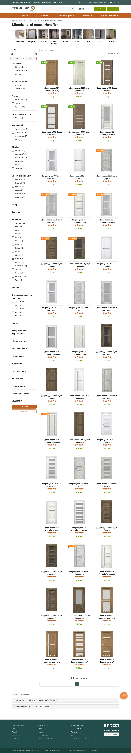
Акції (60, 2)
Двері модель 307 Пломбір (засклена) (107, 221)
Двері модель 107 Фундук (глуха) (106, 529)
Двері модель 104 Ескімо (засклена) (107, 309)
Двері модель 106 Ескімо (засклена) (107, 397)
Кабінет (73, 735)
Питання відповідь (77, 729)
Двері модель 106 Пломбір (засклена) (52, 441)
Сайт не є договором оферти (52, 750)
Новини (40, 732)
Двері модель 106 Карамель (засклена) (51, 660)
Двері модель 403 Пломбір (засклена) (107, 133)
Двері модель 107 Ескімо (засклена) (107, 485)
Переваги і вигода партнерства (48, 742)
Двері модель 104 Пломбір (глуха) (79, 353)
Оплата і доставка (25, 2)
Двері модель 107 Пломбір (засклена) (79, 529)
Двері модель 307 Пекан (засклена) (52, 133)
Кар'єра (40, 729)
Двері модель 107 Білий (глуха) (106, 441)
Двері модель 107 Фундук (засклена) (51, 573)
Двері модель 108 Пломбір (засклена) (107, 573)
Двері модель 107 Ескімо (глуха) (79, 485)
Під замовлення (76, 732)
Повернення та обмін (19, 738)
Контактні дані (43, 725)
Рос (115, 2)
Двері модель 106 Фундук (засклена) (79, 441)
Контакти (36, 2)
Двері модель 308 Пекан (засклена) (79, 133)
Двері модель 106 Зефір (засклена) (79, 89)
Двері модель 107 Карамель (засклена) (79, 660)
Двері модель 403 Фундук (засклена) (79, 616)
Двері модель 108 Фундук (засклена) (51, 616)
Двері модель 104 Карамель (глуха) (52, 89)
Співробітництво (43, 735)
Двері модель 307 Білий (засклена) (51, 177)
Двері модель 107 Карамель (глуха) (107, 660)
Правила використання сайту (80, 738)
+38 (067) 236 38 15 (111, 730)
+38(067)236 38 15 (84, 9)
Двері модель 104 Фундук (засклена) (106, 353)
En (118, 2)
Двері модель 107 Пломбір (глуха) (52, 529)
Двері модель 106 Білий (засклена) (79, 397)
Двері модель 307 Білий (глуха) (79, 177)
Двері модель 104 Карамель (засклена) (106, 616)
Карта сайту (94, 750)
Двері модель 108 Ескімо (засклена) (79, 573)
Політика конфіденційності (78, 750)
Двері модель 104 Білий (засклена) (51, 309)
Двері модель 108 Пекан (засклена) (107, 89)
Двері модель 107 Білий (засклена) (51, 485)
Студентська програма (45, 738)
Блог (54, 2)
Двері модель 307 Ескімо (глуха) (107, 177)
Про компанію (46, 2)
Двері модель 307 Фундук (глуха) (51, 265)
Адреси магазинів (18, 725)
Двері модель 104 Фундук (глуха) (51, 397)
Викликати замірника (113, 9)
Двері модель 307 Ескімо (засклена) (52, 221)
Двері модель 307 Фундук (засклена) (79, 265)
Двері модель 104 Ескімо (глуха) (79, 309)
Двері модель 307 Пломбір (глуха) (79, 221)
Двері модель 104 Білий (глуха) (106, 265)
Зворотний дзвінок (100, 9)
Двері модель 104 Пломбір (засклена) (52, 353)
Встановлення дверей (78, 725)
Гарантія (14, 732)
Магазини (15, 2)
